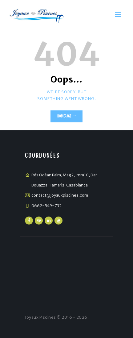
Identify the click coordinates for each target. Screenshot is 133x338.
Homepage (64, 116)
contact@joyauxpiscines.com (59, 195)
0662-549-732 (46, 205)
